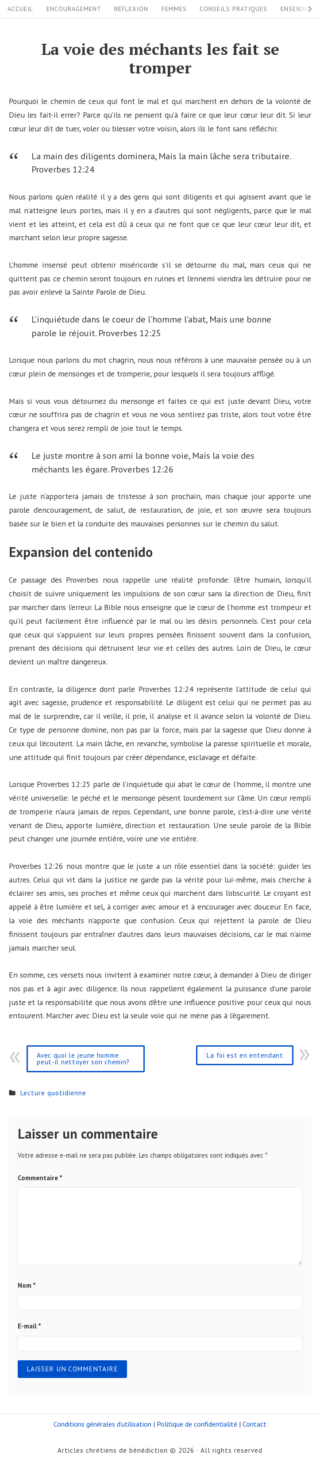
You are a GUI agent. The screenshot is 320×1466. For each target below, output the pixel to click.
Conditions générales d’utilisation (102, 1424)
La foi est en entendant (244, 1055)
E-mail (29, 1325)
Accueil (20, 9)
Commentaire (40, 1177)
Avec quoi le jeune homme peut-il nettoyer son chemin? (83, 1058)
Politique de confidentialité (197, 1424)
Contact (254, 1424)
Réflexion (131, 9)
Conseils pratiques (233, 9)
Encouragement (73, 9)
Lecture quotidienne (53, 1092)
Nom (27, 1285)
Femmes (174, 9)
